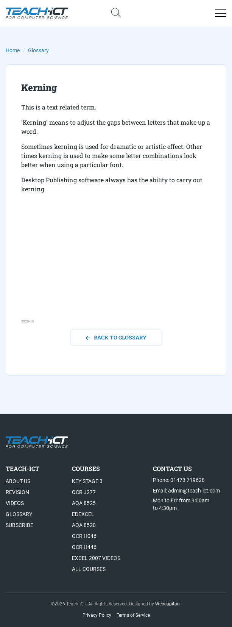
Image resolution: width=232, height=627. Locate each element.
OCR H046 (84, 536)
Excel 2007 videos (96, 558)
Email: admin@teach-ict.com (186, 491)
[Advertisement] (116, 266)
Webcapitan (167, 604)
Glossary (38, 50)
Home (13, 50)
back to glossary (116, 337)
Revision (17, 492)
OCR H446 (84, 547)
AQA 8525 (84, 503)
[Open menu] (220, 13)
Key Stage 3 (87, 481)
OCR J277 (84, 492)
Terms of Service (133, 615)
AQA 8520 (84, 525)
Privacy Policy (97, 615)
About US (18, 481)
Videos (15, 503)
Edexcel (83, 514)
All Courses (89, 569)
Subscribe (19, 525)
